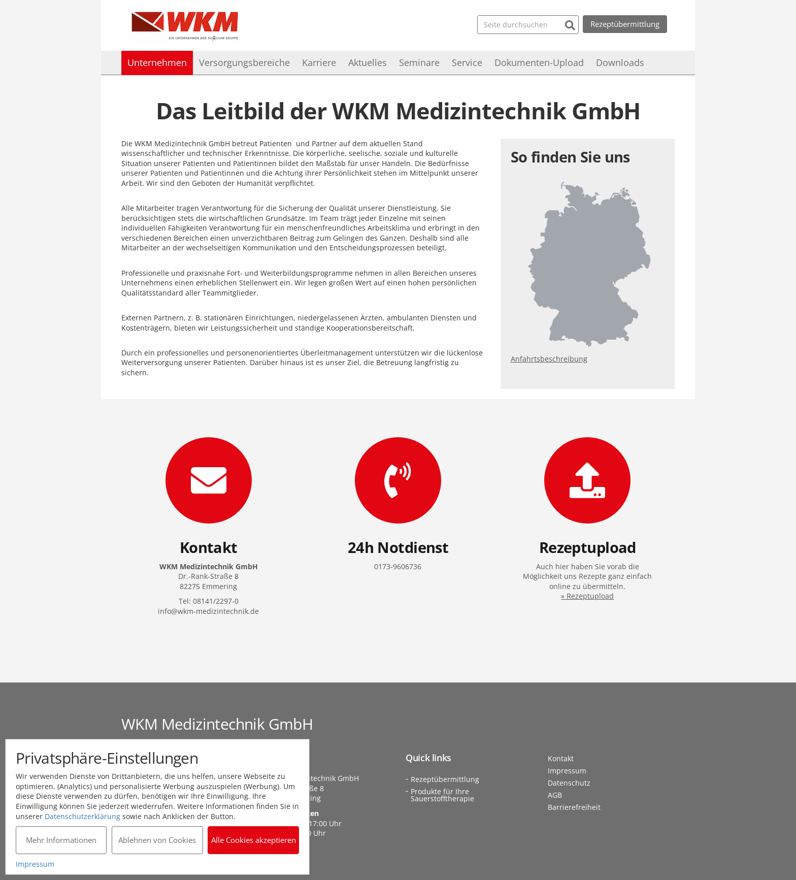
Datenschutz (569, 783)
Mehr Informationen (61, 840)
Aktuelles (367, 62)
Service (467, 62)
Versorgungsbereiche (244, 62)
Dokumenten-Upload (539, 62)
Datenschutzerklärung (82, 816)
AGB (555, 795)
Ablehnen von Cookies (157, 840)
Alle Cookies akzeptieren (253, 840)
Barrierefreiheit (574, 807)
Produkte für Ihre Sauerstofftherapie (442, 795)
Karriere (319, 62)
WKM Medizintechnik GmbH (185, 27)
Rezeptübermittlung (624, 24)
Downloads (620, 62)
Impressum (567, 770)
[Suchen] (570, 24)
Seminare (419, 62)
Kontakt (561, 758)
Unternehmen (157, 62)
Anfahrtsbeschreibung (549, 359)
